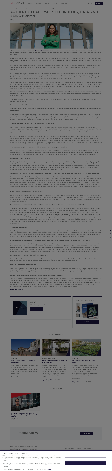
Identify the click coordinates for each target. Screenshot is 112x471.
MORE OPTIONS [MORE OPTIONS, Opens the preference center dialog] (85, 459)
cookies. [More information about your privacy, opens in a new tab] (49, 469)
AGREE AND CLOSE (85, 463)
